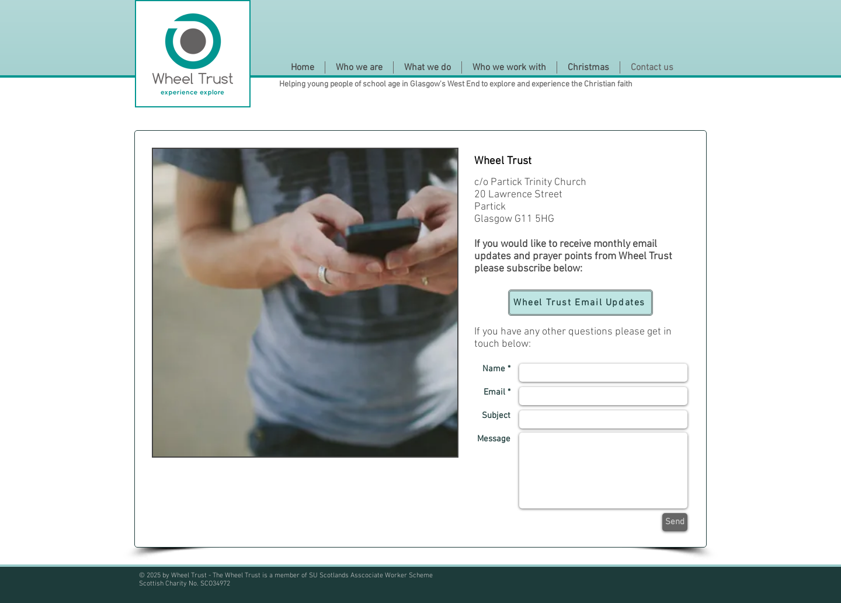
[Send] (674, 522)
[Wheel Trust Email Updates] (580, 303)
